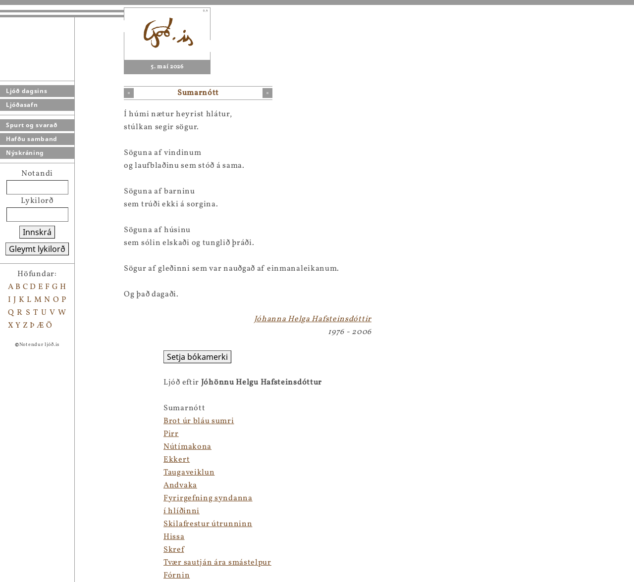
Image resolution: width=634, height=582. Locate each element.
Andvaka (180, 485)
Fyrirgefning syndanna (208, 498)
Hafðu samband (31, 139)
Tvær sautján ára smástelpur (217, 562)
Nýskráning (25, 152)
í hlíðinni (181, 511)
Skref (173, 549)
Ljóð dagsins (26, 91)
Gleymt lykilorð (37, 248)
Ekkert (176, 459)
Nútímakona (187, 446)
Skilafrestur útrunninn (207, 524)
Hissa (174, 537)
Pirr (171, 434)
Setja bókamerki (197, 356)
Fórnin (176, 575)
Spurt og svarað (31, 125)
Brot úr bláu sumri (198, 421)
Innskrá (37, 232)
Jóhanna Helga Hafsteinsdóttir (312, 319)
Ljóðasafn (22, 104)
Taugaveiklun (188, 472)
